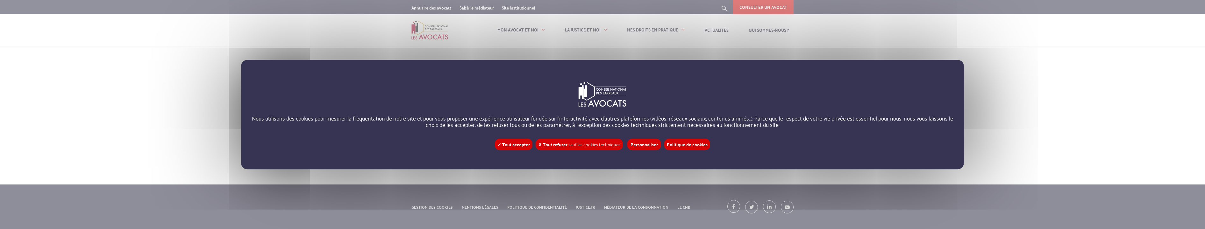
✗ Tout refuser (579, 144)
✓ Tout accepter (513, 144)
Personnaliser (644, 144)
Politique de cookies (687, 144)
